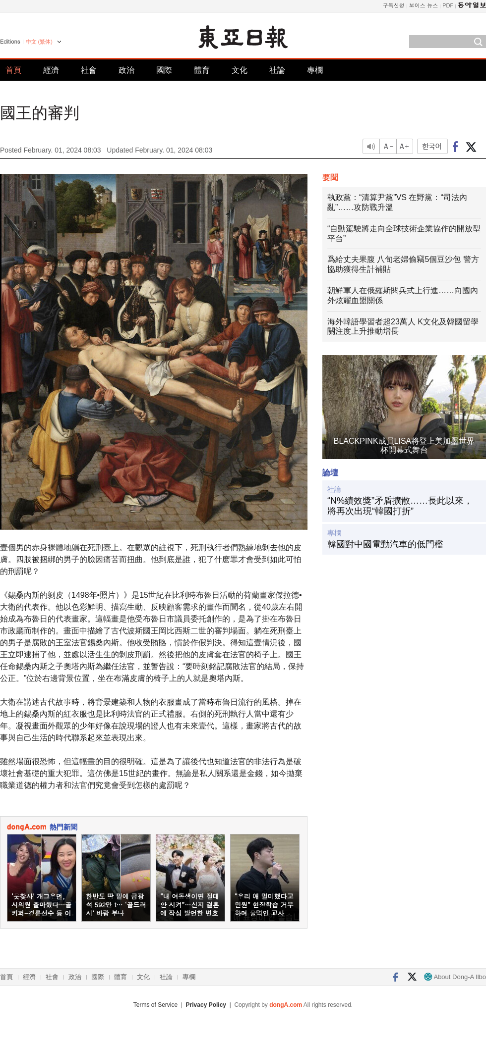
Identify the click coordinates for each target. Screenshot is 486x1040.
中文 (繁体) (39, 42)
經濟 (51, 70)
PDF (447, 5)
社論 (277, 70)
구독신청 (394, 5)
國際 (164, 70)
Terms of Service (155, 1004)
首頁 (13, 70)
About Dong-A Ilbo (455, 977)
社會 (89, 70)
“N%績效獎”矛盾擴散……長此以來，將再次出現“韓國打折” (400, 506)
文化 (239, 70)
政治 (126, 70)
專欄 (315, 70)
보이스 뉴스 (423, 5)
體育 (202, 70)
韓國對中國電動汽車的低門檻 (385, 544)
